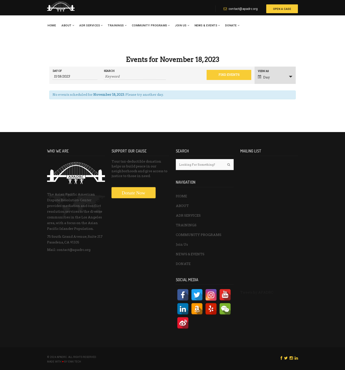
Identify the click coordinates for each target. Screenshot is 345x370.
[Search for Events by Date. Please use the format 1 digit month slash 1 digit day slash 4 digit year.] (75, 76)
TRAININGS (116, 25)
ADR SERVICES (89, 25)
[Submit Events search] (229, 75)
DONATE (231, 25)
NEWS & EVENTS (206, 25)
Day (264, 77)
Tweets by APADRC (256, 292)
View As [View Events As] (263, 71)
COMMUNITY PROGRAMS (149, 25)
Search (109, 71)
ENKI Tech (74, 361)
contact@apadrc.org (241, 9)
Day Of (57, 71)
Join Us (181, 25)
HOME (52, 25)
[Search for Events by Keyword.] (135, 76)
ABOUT (66, 25)
